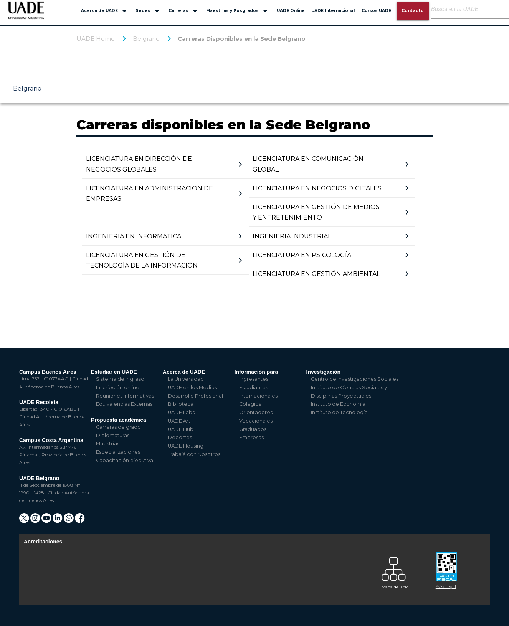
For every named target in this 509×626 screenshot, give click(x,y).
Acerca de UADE (105, 11)
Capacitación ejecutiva (124, 460)
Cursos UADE (376, 10)
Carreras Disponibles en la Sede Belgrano (242, 38)
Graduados (252, 429)
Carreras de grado (118, 427)
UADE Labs (181, 412)
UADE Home (95, 38)
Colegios (250, 404)
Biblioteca (180, 404)
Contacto (413, 10)
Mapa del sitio (395, 587)
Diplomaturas (112, 435)
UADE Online (291, 10)
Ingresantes (253, 379)
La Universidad (186, 379)
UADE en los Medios (192, 387)
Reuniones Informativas (125, 396)
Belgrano (146, 38)
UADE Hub (180, 429)
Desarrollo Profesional (195, 396)
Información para (256, 372)
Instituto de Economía (338, 404)
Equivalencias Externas (124, 404)
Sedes (149, 11)
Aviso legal (446, 586)
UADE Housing (185, 446)
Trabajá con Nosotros (194, 454)
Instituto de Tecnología (339, 412)
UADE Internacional (333, 10)
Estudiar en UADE (114, 372)
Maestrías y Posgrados (238, 11)
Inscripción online (117, 387)
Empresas (251, 437)
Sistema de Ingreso (120, 379)
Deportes (180, 437)
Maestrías (107, 443)
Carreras (184, 11)
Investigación (323, 372)
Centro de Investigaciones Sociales (354, 379)
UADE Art (179, 421)
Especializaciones (118, 452)
